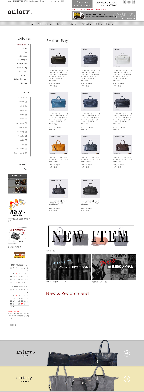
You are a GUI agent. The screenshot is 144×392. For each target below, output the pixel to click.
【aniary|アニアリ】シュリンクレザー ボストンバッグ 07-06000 (90, 203)
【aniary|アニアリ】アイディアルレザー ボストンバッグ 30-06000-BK (58, 203)
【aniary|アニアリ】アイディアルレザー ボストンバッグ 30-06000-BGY (90, 159)
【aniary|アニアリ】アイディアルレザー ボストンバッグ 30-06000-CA (58, 159)
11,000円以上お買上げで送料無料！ (19, 219)
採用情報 (13, 325)
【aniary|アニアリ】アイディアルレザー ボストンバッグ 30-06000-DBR (122, 159)
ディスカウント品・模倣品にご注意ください (89, 9)
